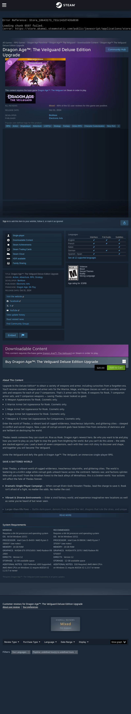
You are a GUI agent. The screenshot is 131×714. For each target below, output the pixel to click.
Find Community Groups (18, 325)
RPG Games (19, 44)
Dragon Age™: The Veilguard (62, 44)
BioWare (53, 117)
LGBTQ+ (47, 128)
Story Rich (111, 128)
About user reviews (11, 609)
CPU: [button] (28, 663)
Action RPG (77, 128)
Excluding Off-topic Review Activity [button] (52, 659)
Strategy (57, 128)
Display (82, 648)
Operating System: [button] (11, 663)
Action (15, 128)
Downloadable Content (87, 44)
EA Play (32, 289)
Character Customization (94, 128)
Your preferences (30, 609)
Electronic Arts (56, 120)
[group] (65, 661)
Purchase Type (30, 648)
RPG (8, 128)
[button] (116, 369)
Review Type (10, 648)
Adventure (37, 128)
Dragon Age (22, 289)
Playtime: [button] (78, 659)
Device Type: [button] (54, 663)
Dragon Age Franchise (37, 44)
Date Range (66, 648)
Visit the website (16, 298)
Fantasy (66, 128)
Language (49, 648)
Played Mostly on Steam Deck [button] (101, 659)
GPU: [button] (39, 663)
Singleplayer (26, 128)
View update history (16, 317)
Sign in (6, 223)
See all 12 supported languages (82, 260)
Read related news (15, 321)
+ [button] (118, 128)
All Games (7, 44)
